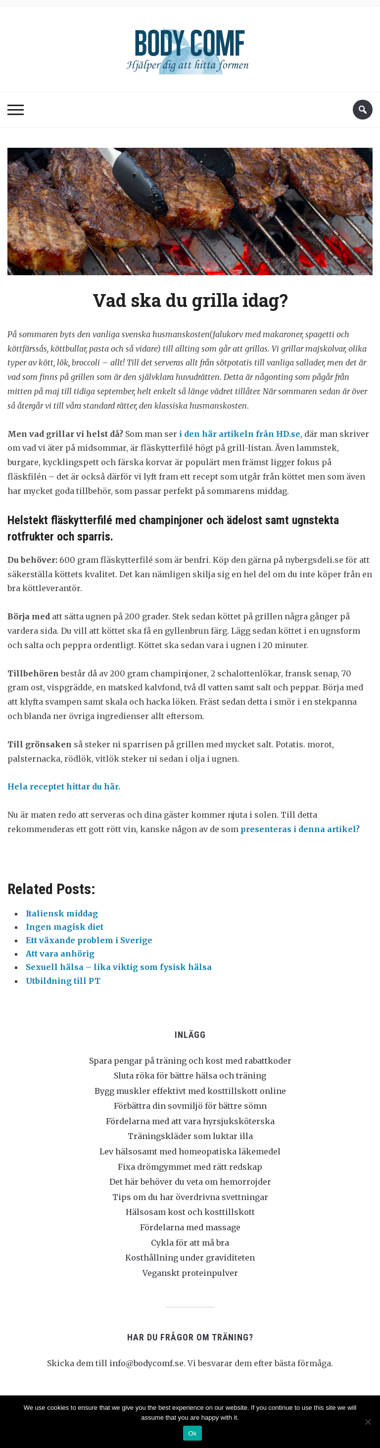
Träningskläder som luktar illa (190, 1136)
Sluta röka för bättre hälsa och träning (190, 1076)
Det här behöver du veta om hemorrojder (190, 1182)
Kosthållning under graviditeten (190, 1258)
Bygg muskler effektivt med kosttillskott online (190, 1091)
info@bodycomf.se (146, 1363)
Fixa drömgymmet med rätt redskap (190, 1167)
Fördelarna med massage (190, 1227)
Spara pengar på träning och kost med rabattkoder (190, 1061)
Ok (192, 1433)
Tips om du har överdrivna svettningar (190, 1197)
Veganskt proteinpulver (190, 1273)
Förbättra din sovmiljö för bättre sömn (190, 1106)
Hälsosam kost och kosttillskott (190, 1212)
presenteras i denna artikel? (300, 829)
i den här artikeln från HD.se (239, 434)
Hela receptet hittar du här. (63, 786)
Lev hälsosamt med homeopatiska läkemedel (190, 1151)
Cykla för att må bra (190, 1243)
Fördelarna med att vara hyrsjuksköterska (190, 1121)
